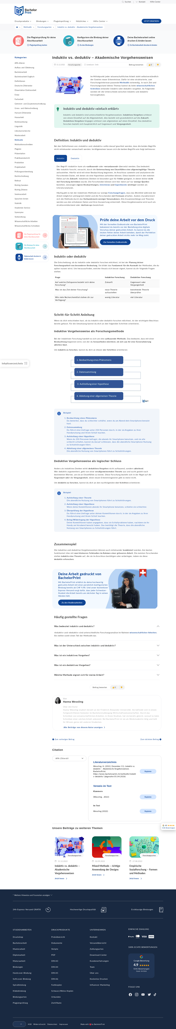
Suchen (128, 2)
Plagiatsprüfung (61, 21)
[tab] (60, 158)
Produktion (19, 162)
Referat (18, 181)
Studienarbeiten (22, 930)
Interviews (105, 185)
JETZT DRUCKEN (151, 21)
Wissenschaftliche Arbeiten (26, 221)
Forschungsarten (74, 65)
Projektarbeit (20, 167)
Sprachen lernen (21, 199)
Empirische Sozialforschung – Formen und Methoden (143, 869)
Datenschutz (52, 1024)
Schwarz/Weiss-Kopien (62, 991)
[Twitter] (149, 994)
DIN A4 (54, 967)
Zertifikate (56, 1003)
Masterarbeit (20, 135)
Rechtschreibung (22, 176)
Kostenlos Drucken (99, 979)
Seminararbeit (20, 194)
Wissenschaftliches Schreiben (27, 226)
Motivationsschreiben (24, 144)
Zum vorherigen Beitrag (65, 739)
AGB (29, 1024)
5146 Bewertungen (141, 969)
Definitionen (20, 81)
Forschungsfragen (116, 193)
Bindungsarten (20, 997)
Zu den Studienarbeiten (72, 602)
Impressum (63, 1024)
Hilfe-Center (155, 2)
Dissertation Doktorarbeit (25, 90)
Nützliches (81, 21)
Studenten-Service (22, 208)
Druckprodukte (22, 21)
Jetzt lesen (59, 878)
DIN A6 (54, 979)
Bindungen (41, 21)
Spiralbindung (19, 985)
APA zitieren (20, 63)
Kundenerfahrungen (99, 961)
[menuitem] (18, 1024)
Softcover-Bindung (22, 979)
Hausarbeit (19, 117)
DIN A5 (54, 973)
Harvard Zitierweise (23, 113)
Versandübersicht (98, 943)
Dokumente (56, 943)
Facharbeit (19, 99)
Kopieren (148, 771)
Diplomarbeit (19, 955)
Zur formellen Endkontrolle (115, 242)
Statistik (18, 203)
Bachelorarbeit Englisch (24, 77)
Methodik (19, 140)
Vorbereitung (20, 217)
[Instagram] (137, 994)
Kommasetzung (21, 122)
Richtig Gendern (21, 185)
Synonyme (19, 212)
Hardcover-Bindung (22, 973)
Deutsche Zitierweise (23, 86)
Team (92, 967)
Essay (17, 95)
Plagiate (18, 149)
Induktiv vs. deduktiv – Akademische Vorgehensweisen (67, 869)
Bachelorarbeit (21, 72)
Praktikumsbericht (22, 158)
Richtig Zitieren (21, 190)
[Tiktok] (155, 994)
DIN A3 (54, 961)
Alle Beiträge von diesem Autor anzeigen (83, 727)
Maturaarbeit (19, 961)
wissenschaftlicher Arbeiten (143, 632)
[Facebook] (130, 994)
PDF (53, 955)
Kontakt (142, 2)
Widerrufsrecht (39, 1024)
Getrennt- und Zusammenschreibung (30, 104)
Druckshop (18, 937)
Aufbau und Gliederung (24, 68)
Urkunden (56, 997)
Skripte (54, 949)
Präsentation (20, 153)
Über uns (94, 973)
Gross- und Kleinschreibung (26, 108)
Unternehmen (98, 930)
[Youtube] (143, 994)
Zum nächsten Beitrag (149, 739)
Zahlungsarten (96, 949)
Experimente (121, 185)
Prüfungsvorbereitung (24, 172)
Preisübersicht (58, 937)
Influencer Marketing (100, 985)
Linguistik (19, 126)
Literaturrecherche (22, 131)
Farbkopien (56, 985)
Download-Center (98, 955)
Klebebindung (19, 991)
